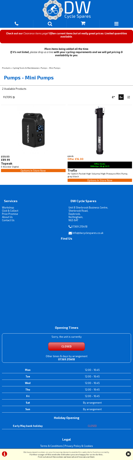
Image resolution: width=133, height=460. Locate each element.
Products (6, 68)
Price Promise (10, 213)
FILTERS (9, 97)
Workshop (8, 207)
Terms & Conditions (51, 445)
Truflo (72, 170)
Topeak (6, 163)
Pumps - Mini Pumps (50, 68)
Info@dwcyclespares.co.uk (88, 232)
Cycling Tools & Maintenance (26, 68)
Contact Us (8, 220)
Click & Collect (10, 210)
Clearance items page (35, 33)
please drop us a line (41, 52)
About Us (7, 217)
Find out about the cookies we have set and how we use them (66, 457)
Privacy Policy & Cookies (79, 445)
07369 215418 (79, 226)
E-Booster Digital (10, 166)
